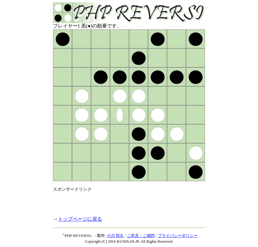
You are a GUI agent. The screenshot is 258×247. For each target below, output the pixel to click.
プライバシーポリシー (178, 236)
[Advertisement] (124, 201)
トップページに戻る (80, 219)
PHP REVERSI (77, 236)
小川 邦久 (115, 236)
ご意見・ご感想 (141, 236)
